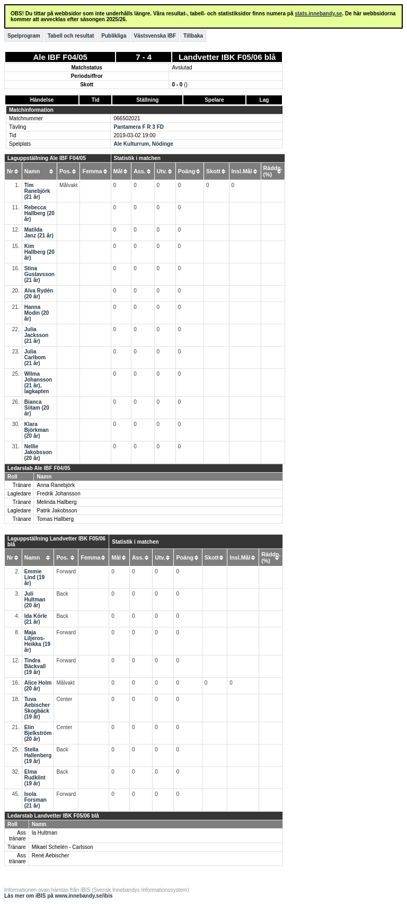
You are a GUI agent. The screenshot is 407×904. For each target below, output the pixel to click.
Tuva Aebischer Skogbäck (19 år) (37, 708)
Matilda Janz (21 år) (39, 232)
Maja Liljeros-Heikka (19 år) (37, 641)
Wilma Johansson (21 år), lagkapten (38, 382)
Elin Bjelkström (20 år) (38, 733)
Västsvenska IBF (155, 36)
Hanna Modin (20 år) (36, 313)
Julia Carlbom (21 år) (35, 357)
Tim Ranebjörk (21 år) (37, 191)
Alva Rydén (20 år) (38, 293)
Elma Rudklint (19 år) (35, 777)
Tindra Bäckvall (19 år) (35, 666)
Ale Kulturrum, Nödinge (143, 144)
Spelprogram (23, 36)
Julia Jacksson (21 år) (36, 335)
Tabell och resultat (71, 36)
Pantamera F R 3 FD (138, 127)
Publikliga (113, 36)
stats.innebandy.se (318, 13)
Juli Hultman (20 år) (35, 599)
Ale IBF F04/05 (60, 56)
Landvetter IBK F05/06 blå (227, 56)
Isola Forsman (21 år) (35, 800)
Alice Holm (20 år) (38, 686)
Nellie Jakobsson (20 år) (38, 452)
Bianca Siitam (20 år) (36, 407)
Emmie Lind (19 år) (34, 577)
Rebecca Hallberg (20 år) (39, 213)
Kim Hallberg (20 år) (39, 252)
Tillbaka (193, 36)
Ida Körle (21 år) (35, 619)
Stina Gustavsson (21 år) (39, 274)
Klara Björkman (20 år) (36, 430)
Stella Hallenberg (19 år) (38, 755)
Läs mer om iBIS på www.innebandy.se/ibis (58, 896)
